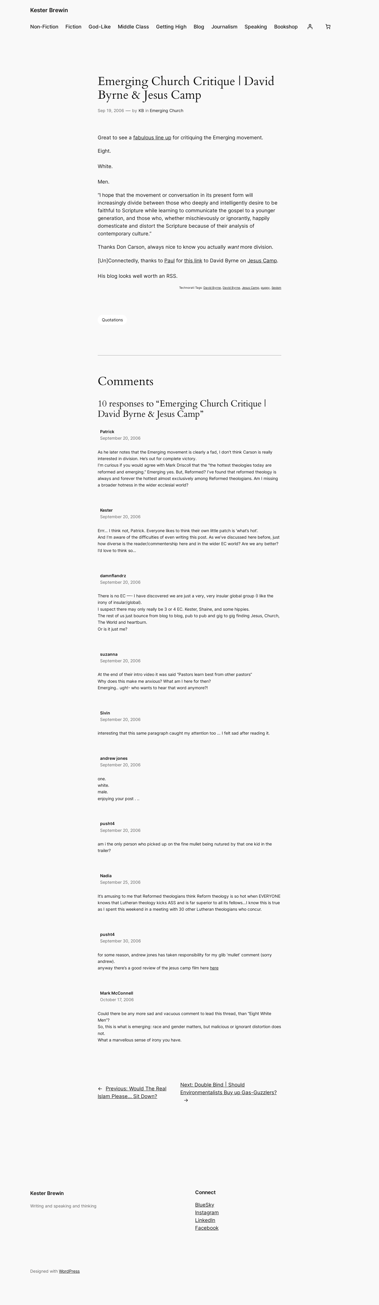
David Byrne (212, 287)
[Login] (310, 26)
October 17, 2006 (117, 999)
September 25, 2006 (120, 882)
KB (141, 110)
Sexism (276, 287)
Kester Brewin (49, 10)
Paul (169, 261)
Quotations (112, 319)
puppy (265, 287)
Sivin (105, 712)
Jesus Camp (262, 261)
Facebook (207, 1228)
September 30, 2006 (120, 940)
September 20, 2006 (120, 438)
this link (193, 261)
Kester (106, 510)
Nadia (106, 875)
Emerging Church (166, 110)
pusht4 (107, 823)
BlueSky (204, 1205)
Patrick (107, 431)
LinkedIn (205, 1220)
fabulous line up (152, 138)
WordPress (69, 1271)
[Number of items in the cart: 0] (328, 26)
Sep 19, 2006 (111, 110)
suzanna (109, 654)
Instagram (207, 1212)
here (214, 967)
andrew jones (114, 758)
